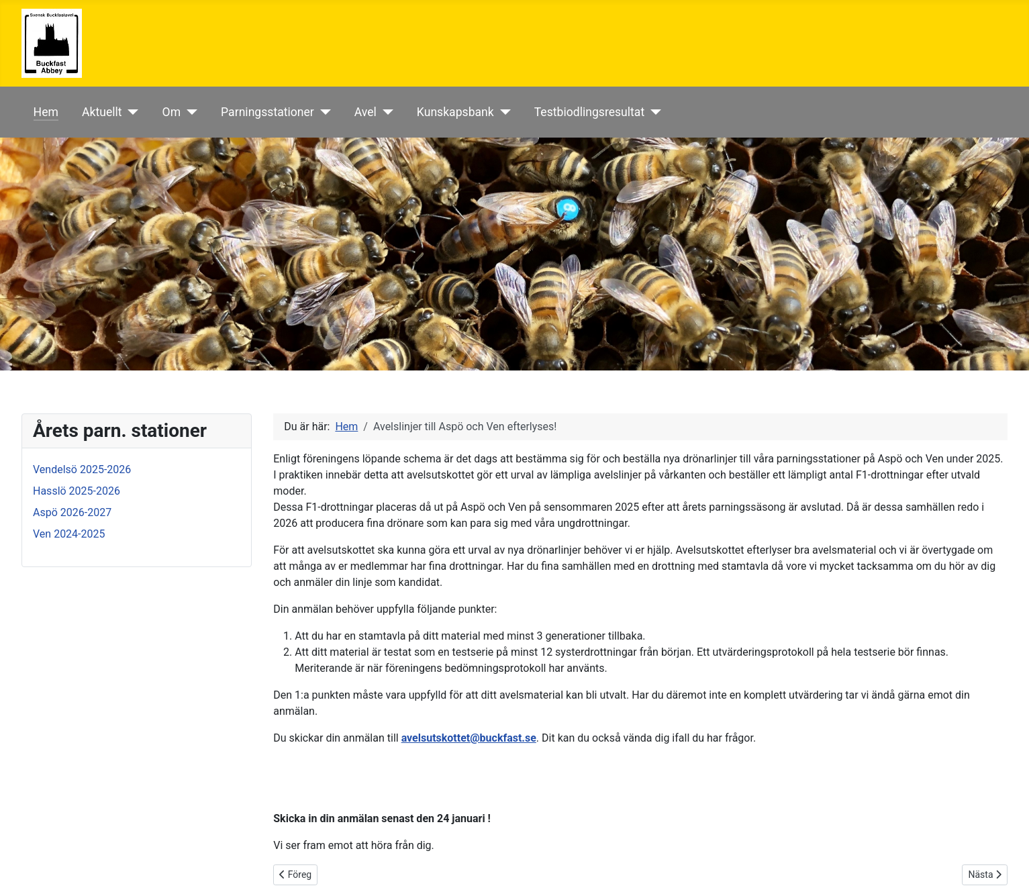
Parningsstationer (267, 112)
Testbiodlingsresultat (589, 112)
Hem (46, 112)
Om (171, 112)
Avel (365, 112)
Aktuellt (102, 112)
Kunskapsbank (455, 112)
